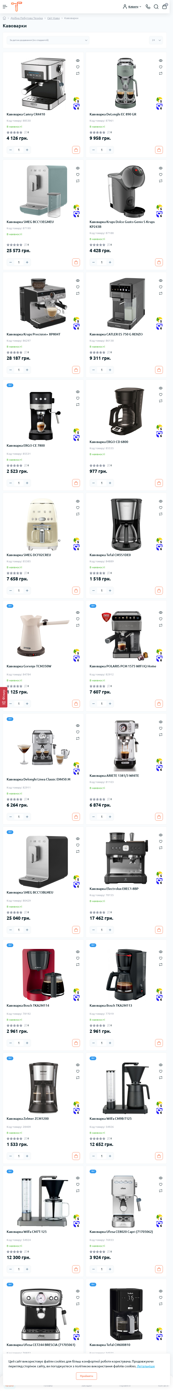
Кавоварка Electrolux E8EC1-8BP (114, 889)
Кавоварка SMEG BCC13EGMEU (30, 222)
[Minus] (10, 150)
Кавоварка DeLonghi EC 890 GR (113, 114)
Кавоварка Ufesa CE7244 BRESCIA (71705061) (41, 1345)
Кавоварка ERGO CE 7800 (26, 445)
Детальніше (146, 1366)
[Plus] (27, 150)
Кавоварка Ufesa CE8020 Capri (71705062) (121, 1232)
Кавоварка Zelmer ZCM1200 (28, 1118)
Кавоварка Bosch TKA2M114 (28, 1005)
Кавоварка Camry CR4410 (26, 114)
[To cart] (76, 150)
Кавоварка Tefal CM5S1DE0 (110, 555)
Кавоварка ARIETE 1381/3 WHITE (114, 775)
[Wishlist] (77, 66)
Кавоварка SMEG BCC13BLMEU (30, 892)
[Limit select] (156, 40)
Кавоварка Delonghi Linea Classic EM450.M (38, 779)
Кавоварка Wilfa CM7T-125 (27, 1232)
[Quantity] (18, 150)
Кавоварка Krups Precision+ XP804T (33, 334)
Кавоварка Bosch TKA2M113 (111, 1005)
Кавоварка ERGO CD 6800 (109, 442)
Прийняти (86, 1375)
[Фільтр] (3, 697)
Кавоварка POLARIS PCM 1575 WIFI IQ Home (123, 666)
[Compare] (77, 73)
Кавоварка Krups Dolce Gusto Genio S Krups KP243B (122, 224)
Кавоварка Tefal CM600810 (110, 1345)
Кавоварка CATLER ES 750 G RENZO (116, 334)
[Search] (156, 6)
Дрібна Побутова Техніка (27, 18)
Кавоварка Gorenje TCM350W (29, 666)
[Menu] (5, 6)
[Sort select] (48, 40)
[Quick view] (77, 60)
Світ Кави (53, 18)
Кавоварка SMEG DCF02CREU (29, 555)
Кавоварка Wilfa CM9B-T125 (111, 1118)
